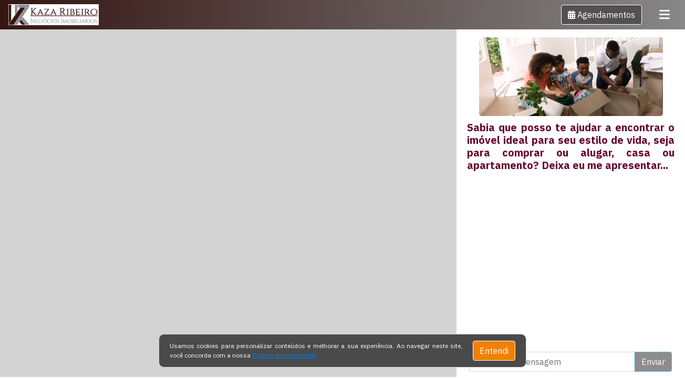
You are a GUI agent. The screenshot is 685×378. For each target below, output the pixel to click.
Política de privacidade (284, 355)
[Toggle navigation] (664, 15)
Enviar (653, 361)
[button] (601, 15)
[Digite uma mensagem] (552, 362)
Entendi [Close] (494, 350)
